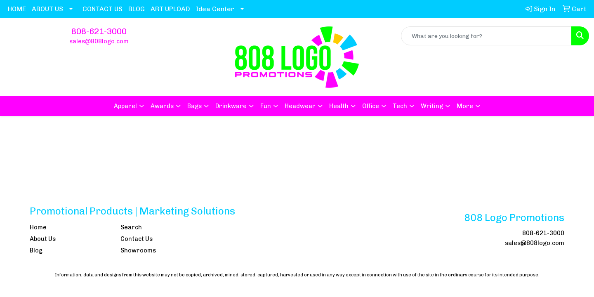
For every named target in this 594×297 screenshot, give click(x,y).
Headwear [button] (300, 106)
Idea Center (215, 9)
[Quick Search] (486, 35)
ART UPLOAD (170, 9)
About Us (43, 239)
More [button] (465, 106)
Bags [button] (194, 106)
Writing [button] (432, 106)
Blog (36, 250)
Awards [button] (162, 106)
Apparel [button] (125, 106)
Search (131, 227)
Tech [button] (400, 106)
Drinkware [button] (231, 106)
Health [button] (339, 106)
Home (38, 227)
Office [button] (370, 106)
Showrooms (138, 250)
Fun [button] (265, 106)
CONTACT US (102, 9)
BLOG (136, 9)
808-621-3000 (99, 31)
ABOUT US (47, 9)
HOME (17, 9)
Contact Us (136, 239)
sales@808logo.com (99, 41)
